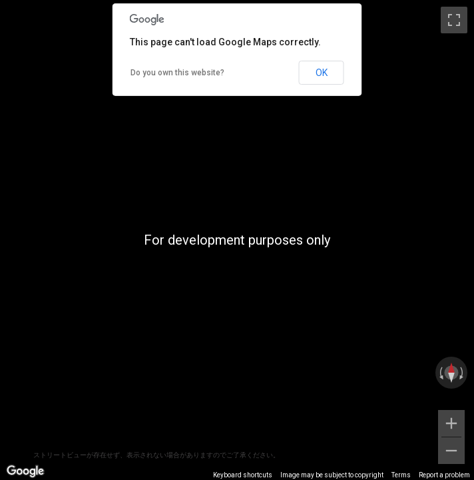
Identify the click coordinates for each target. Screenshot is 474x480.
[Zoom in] (451, 423)
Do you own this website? (177, 72)
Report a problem (444, 475)
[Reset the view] (451, 373)
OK (322, 72)
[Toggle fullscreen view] (454, 20)
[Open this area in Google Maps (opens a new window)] (25, 471)
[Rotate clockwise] (462, 373)
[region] (237, 240)
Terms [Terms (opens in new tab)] (401, 475)
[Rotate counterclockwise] (440, 373)
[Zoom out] (451, 450)
